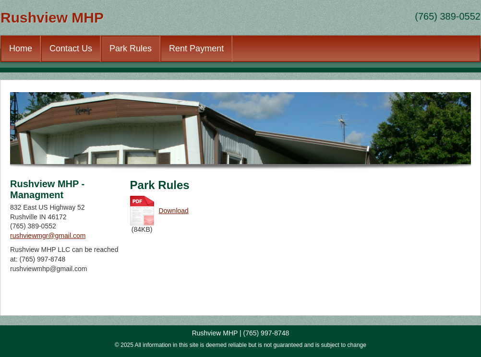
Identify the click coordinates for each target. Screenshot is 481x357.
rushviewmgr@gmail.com (47, 235)
